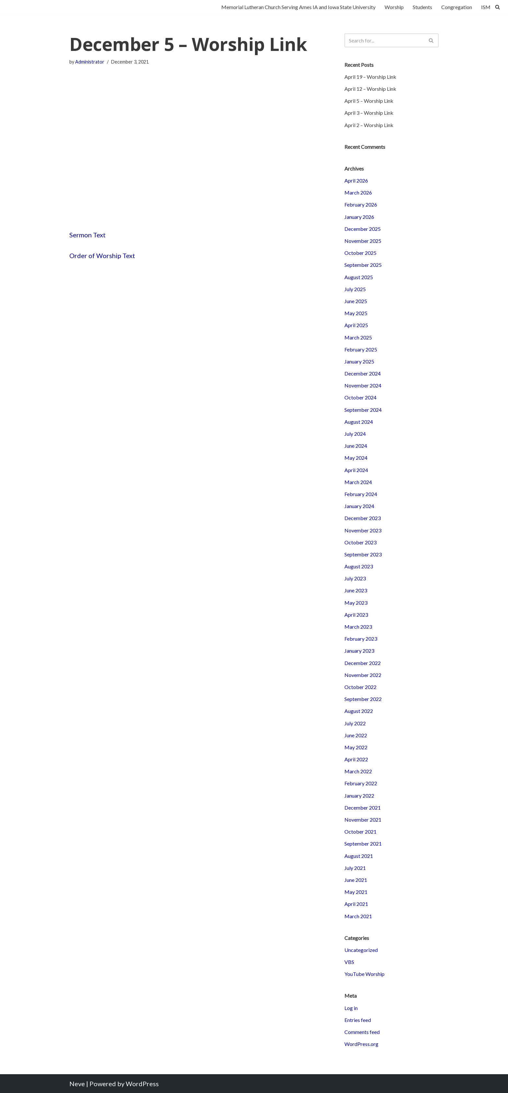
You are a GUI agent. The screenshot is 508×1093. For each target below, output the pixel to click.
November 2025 (362, 241)
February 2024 (360, 494)
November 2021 (362, 819)
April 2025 (356, 325)
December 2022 (362, 663)
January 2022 (359, 795)
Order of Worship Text (102, 255)
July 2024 (355, 434)
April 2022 (356, 759)
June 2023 (355, 590)
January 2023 (359, 650)
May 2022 (355, 747)
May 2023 (355, 603)
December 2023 (362, 518)
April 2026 (356, 180)
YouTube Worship (364, 974)
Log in (351, 1008)
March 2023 (358, 627)
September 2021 (363, 843)
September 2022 (363, 699)
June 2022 (355, 735)
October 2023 (360, 542)
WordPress (142, 1083)
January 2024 (359, 506)
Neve (77, 1083)
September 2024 (363, 410)
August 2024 (358, 422)
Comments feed (362, 1032)
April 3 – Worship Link (368, 113)
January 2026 (359, 217)
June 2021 (355, 880)
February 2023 (360, 639)
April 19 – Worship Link (370, 77)
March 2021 (358, 916)
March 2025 (358, 337)
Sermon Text (87, 235)
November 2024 (362, 385)
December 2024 (362, 373)
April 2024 (356, 470)
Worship (394, 7)
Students (422, 7)
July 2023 (355, 578)
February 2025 (360, 349)
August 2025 (358, 277)
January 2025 (359, 361)
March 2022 (358, 771)
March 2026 (358, 192)
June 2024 (355, 446)
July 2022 (355, 723)
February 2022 (360, 783)
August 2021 (358, 856)
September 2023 (363, 554)
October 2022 (360, 687)
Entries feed (357, 1020)
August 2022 (358, 711)
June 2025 (355, 301)
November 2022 (362, 675)
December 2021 (362, 807)
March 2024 (358, 482)
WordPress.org (361, 1044)
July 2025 (355, 289)
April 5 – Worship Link (368, 101)
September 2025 (363, 265)
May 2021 (355, 892)
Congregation (456, 7)
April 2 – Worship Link (368, 125)
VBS (349, 962)
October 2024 (360, 397)
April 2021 (356, 904)
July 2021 (355, 868)
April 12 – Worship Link (370, 89)
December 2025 (362, 229)
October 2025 (360, 253)
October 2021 (360, 831)
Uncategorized (361, 950)
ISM (486, 7)
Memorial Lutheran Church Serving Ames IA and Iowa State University (298, 7)
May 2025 (355, 313)
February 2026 (360, 204)
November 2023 (362, 530)
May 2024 (355, 458)
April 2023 (356, 615)
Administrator (89, 62)
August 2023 (358, 566)
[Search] (497, 7)
